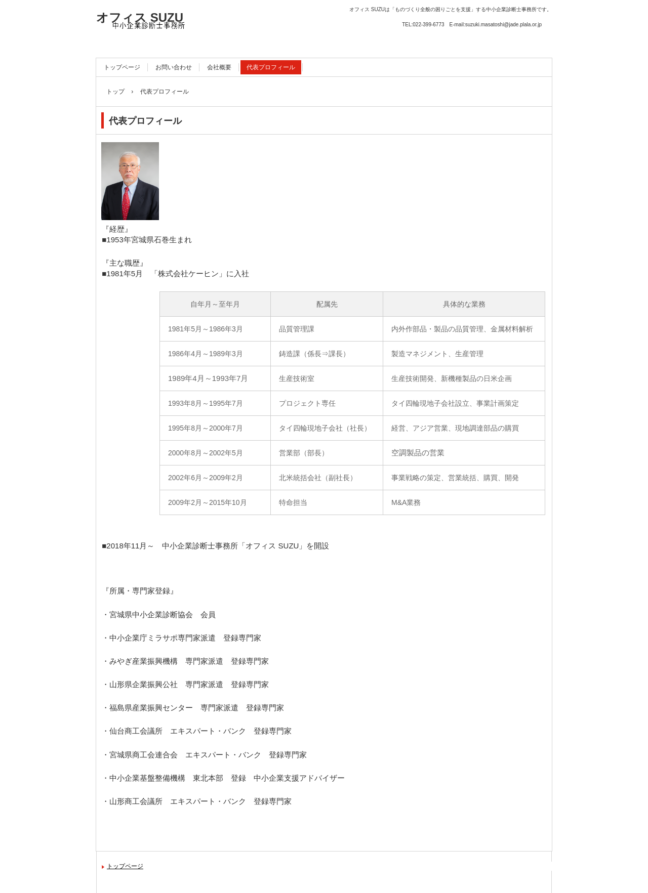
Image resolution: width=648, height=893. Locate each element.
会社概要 (219, 67)
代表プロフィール (271, 67)
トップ (115, 91)
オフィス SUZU (139, 17)
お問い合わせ (173, 67)
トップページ (122, 67)
